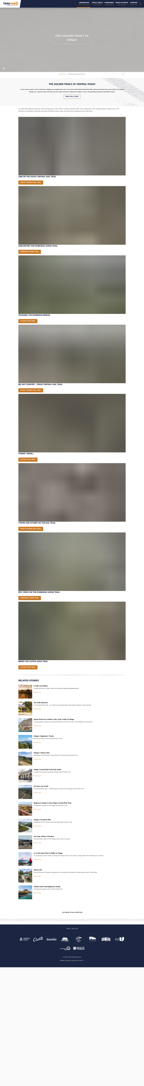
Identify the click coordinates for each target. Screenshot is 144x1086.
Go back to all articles (72, 912)
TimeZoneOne (75, 960)
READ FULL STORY (72, 96)
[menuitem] (78, 4)
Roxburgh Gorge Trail (29, 251)
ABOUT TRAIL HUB (72, 928)
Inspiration (62, 74)
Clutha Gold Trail (27, 321)
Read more (37, 692)
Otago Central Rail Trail (30, 182)
